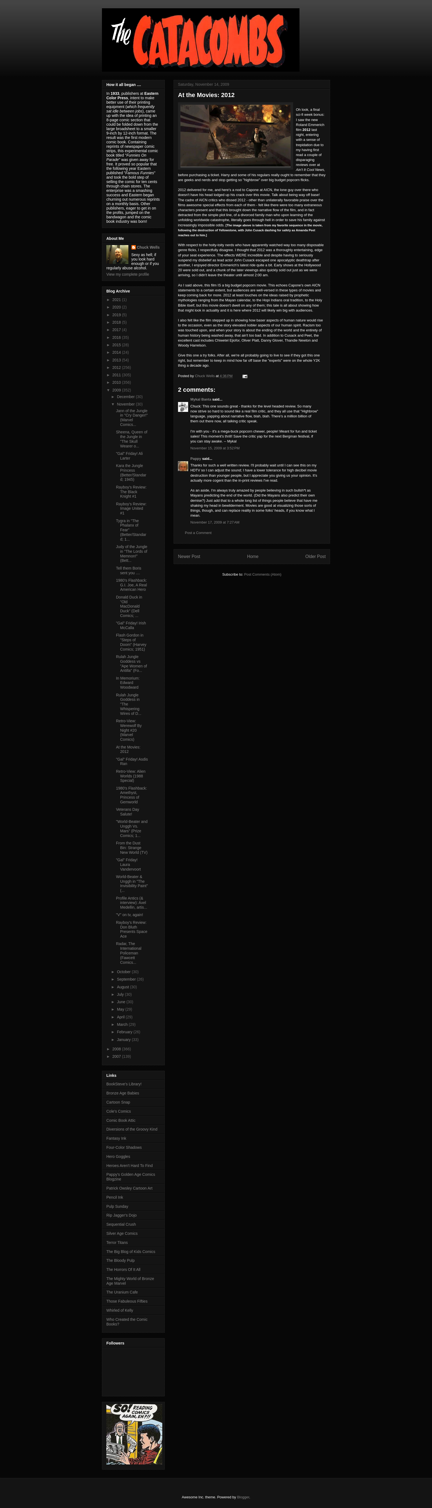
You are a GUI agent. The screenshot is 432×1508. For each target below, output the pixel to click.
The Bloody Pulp (120, 1260)
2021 (117, 299)
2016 (117, 337)
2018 (117, 322)
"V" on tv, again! (129, 915)
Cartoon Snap (118, 1102)
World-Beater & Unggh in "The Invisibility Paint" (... (132, 883)
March (123, 1024)
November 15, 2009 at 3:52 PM (215, 448)
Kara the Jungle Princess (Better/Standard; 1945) (131, 472)
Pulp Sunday (117, 1206)
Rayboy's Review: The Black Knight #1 (131, 492)
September (127, 979)
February (125, 1032)
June (121, 1002)
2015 (117, 345)
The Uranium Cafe (122, 1292)
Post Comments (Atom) (262, 574)
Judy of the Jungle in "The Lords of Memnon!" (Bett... (131, 553)
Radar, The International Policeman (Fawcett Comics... (128, 952)
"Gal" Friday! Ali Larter (129, 455)
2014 (117, 352)
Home (253, 556)
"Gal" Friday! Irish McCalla (131, 625)
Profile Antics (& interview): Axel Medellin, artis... (131, 903)
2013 (117, 360)
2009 (117, 390)
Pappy (195, 459)
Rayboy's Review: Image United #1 (131, 509)
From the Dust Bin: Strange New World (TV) (131, 848)
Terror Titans (117, 1242)
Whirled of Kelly (119, 1310)
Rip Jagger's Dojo (121, 1215)
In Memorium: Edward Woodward (128, 683)
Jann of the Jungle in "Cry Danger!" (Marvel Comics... (132, 418)
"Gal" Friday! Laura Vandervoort (128, 864)
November (126, 404)
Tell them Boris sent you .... (128, 570)
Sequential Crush (121, 1224)
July (121, 994)
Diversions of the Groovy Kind (131, 1129)
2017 (117, 330)
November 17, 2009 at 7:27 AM (214, 522)
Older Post (315, 556)
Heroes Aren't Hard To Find (129, 1165)
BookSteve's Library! (124, 1084)
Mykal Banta (200, 399)
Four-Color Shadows (124, 1147)
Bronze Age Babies (122, 1093)
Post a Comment (198, 533)
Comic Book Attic (121, 1120)
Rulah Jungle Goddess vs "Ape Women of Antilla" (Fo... (131, 663)
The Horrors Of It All (123, 1269)
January (124, 1039)
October (124, 972)
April (121, 1017)
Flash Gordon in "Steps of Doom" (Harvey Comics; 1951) (131, 642)
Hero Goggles (118, 1156)
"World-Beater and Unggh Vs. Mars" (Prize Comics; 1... (131, 828)
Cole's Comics (118, 1111)
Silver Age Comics (122, 1233)
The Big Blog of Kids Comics (130, 1251)
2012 (117, 367)
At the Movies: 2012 (128, 749)
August (123, 987)
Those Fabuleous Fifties (126, 1301)
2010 (117, 382)
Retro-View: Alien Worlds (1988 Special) (130, 776)
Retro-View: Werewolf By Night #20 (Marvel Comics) (129, 730)
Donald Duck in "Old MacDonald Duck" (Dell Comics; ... (129, 606)
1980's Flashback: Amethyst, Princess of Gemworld (131, 795)
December (126, 397)
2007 (117, 1056)
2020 (117, 307)
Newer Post (189, 556)
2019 (117, 315)
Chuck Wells (148, 247)
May (121, 1009)
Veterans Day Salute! (127, 811)
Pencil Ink (114, 1197)
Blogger (243, 1497)
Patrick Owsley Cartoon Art (129, 1188)
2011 (117, 375)
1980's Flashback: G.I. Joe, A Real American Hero (131, 585)
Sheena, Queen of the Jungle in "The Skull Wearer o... (131, 439)
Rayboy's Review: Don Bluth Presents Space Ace (131, 929)
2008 (117, 1049)
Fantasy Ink (116, 1138)
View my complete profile (127, 274)
